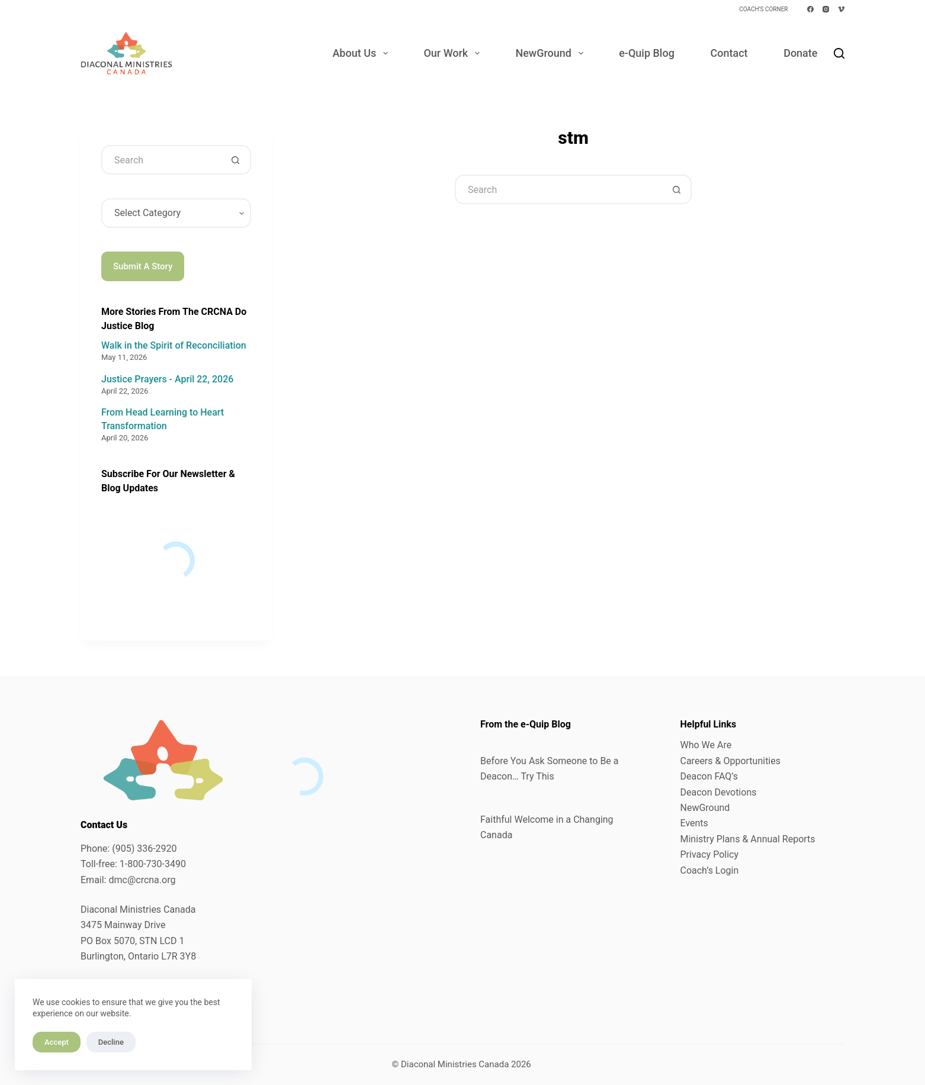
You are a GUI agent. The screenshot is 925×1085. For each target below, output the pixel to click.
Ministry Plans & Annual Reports (747, 839)
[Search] (839, 53)
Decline (111, 1042)
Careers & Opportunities (730, 761)
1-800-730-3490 (153, 864)
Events (694, 823)
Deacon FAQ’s (709, 776)
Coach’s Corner (763, 9)
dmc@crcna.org (141, 880)
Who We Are (706, 745)
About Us (362, 53)
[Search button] (677, 189)
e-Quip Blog (647, 53)
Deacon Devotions (718, 792)
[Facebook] (810, 9)
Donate (800, 53)
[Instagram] (826, 9)
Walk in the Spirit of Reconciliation (173, 345)
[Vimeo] (841, 9)
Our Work (453, 53)
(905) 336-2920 (144, 848)
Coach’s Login (709, 870)
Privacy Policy (709, 854)
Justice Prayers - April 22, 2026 (167, 379)
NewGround (551, 53)
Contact (728, 53)
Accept (56, 1042)
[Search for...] (558, 189)
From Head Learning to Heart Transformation (162, 419)
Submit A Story (142, 266)
